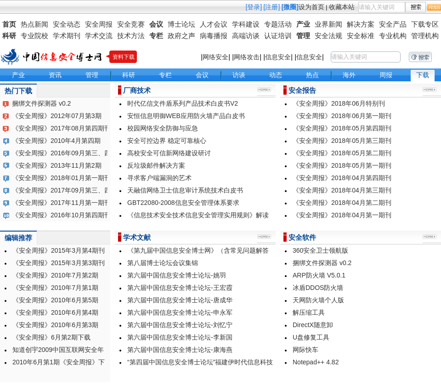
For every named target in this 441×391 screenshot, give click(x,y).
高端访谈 (246, 36)
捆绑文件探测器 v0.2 (41, 103)
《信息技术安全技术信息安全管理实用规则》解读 (198, 215)
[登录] (253, 7)
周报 (385, 75)
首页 (9, 24)
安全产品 (393, 24)
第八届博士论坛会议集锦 (162, 262)
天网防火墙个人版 (318, 300)
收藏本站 (342, 7)
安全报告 (302, 90)
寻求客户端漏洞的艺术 (159, 177)
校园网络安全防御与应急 (162, 128)
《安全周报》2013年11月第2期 (57, 165)
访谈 (238, 75)
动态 (275, 75)
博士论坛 (181, 24)
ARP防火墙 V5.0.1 (319, 275)
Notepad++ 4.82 (316, 362)
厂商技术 (137, 90)
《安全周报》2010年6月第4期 (55, 312)
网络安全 (215, 57)
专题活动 (278, 24)
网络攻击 (247, 57)
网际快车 (305, 349)
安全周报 (99, 24)
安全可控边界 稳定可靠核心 (166, 140)
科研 (9, 36)
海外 (349, 75)
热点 (312, 75)
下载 (422, 75)
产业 (303, 24)
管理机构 (425, 36)
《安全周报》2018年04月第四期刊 (342, 177)
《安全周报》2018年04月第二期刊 (342, 202)
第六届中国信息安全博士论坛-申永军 (179, 312)
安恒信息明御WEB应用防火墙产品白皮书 (186, 115)
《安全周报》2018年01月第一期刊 (61, 177)
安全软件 (302, 237)
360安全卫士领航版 (320, 250)
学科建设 (246, 24)
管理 (303, 36)
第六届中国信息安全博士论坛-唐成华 (179, 300)
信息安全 (278, 57)
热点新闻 (34, 24)
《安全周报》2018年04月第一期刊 (342, 215)
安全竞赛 (131, 24)
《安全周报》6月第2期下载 (51, 337)
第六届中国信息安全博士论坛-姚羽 (176, 275)
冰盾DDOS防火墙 (318, 287)
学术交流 (99, 36)
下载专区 (425, 24)
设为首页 (311, 7)
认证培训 (278, 36)
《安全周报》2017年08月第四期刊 (61, 128)
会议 (156, 24)
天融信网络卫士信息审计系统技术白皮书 (185, 190)
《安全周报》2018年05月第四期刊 (342, 128)
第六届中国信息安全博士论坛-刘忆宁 (179, 325)
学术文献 (137, 237)
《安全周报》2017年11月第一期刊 (61, 202)
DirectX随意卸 (313, 325)
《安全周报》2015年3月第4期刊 (58, 250)
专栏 (156, 36)
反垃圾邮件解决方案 (156, 165)
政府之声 (181, 36)
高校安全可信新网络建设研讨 (169, 153)
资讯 (55, 75)
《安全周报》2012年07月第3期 (57, 115)
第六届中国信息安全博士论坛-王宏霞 (179, 287)
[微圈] (290, 7)
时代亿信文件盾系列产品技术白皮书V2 (182, 103)
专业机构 (393, 36)
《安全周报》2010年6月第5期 (55, 300)
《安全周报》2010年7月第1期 (55, 287)
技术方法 (131, 36)
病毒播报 (213, 36)
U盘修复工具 (311, 337)
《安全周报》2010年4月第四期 (56, 140)
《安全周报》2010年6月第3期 (55, 325)
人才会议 (213, 24)
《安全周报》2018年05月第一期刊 (342, 165)
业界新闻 (328, 24)
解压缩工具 (309, 312)
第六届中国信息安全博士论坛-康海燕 (179, 349)
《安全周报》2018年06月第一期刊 (342, 115)
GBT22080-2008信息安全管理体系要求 (183, 202)
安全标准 (360, 36)
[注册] (272, 7)
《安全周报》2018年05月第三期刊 (342, 140)
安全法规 (328, 36)
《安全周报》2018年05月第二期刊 (342, 153)
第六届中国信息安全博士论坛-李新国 (179, 337)
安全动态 (66, 24)
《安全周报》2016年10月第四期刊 (61, 215)
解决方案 (360, 24)
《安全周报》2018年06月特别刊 (339, 103)
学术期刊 (66, 36)
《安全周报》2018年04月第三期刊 (342, 190)
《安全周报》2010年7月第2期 (55, 275)
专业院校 (34, 36)
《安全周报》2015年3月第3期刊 (58, 262)
